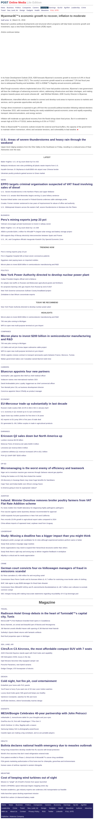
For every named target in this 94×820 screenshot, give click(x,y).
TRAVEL (4, 609)
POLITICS (5, 270)
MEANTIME (5, 773)
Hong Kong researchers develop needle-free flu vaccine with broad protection (30, 750)
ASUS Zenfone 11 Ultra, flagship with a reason (18, 725)
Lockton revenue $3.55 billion (12, 440)
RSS (44, 811)
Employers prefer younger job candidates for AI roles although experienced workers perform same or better (41, 540)
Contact (23, 811)
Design (22, 10)
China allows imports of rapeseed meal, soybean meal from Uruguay (27, 523)
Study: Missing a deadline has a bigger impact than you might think (46, 535)
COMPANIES (6, 331)
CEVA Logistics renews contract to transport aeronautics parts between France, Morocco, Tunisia (37, 355)
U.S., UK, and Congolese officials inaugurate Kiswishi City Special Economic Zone (32, 239)
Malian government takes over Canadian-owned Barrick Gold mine (26, 359)
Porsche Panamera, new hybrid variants (16, 665)
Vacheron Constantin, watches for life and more (19, 697)
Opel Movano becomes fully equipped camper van (20, 661)
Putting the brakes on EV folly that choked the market (21, 476)
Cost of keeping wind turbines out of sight (29, 777)
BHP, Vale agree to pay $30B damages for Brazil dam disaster (24, 583)
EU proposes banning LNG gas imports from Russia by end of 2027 (26, 287)
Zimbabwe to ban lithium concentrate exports (18, 294)
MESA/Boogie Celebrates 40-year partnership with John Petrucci (44, 713)
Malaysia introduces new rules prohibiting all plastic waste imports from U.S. (30, 165)
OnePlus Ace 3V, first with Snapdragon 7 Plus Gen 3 (21, 721)
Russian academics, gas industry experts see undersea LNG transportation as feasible (33, 790)
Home (3, 805)
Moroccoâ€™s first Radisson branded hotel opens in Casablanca (25, 621)
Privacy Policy (34, 811)
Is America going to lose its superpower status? (19, 488)
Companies (26, 8)
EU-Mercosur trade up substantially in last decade (34, 403)
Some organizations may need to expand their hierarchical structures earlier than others (34, 548)
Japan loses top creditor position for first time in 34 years (22, 416)
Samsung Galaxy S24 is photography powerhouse (20, 729)
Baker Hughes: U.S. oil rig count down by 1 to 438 (20, 228)
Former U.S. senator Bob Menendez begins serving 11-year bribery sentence (30, 195)
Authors (79, 808)
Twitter (50, 811)
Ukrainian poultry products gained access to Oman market (23, 173)
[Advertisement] (18, 48)
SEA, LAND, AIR (7, 644)
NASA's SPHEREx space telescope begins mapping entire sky (24, 786)
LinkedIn (59, 811)
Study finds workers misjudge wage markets (17, 544)
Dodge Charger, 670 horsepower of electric (17, 668)
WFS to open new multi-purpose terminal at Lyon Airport (22, 325)
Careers (36, 8)
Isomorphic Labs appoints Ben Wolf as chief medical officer (23, 376)
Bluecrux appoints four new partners (25, 371)
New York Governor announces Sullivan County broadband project (26, 291)
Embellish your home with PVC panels (15, 685)
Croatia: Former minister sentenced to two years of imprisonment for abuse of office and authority (38, 203)
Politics (18, 8)
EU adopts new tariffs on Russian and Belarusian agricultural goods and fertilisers (32, 283)
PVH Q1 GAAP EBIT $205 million (13, 455)
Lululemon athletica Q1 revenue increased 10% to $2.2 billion (24, 452)
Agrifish (67, 8)
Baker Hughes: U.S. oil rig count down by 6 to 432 (20, 162)
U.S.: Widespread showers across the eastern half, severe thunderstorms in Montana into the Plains (39, 207)
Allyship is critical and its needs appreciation (17, 555)
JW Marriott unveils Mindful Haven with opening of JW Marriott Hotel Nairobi (30, 628)
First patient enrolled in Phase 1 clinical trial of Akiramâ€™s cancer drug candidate (32, 757)
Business (10, 8)
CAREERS (5, 367)
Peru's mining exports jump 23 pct (23, 219)
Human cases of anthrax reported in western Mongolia (21, 765)
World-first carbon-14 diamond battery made (17, 797)
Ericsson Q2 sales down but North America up (31, 435)
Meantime (45, 10)
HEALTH (4, 741)
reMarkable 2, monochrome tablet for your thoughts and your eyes (26, 717)
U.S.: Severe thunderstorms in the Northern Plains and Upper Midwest (27, 192)
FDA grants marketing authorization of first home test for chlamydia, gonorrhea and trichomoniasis (38, 761)
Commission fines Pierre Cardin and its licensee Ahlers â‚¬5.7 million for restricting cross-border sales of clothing (43, 579)
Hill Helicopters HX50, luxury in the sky (15, 657)
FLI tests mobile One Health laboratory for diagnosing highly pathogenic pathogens (32, 508)
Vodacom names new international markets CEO (19, 379)
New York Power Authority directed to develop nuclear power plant (45, 274)
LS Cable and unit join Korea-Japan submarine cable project (24, 347)
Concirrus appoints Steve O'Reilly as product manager (21, 391)
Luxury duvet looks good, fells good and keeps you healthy (23, 693)
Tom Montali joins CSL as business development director (22, 387)
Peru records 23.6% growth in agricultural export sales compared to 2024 (28, 519)
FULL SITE (69, 811)
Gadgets (30, 10)
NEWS (3, 180)
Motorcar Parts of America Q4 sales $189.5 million (20, 444)
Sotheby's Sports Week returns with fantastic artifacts (21, 632)
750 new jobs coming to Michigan (13, 321)
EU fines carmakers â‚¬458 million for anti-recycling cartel (23, 575)
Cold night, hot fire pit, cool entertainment (29, 681)
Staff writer (6, 20)
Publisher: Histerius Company (12, 816)
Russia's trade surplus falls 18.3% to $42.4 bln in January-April (24, 408)
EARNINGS (5, 431)
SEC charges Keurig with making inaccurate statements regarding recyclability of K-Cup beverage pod (39, 594)
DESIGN (4, 677)
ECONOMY (5, 399)
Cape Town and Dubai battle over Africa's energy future (22, 484)
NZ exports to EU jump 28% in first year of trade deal (21, 419)
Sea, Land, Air (12, 10)
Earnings (52, 8)
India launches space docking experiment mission (20, 793)
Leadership (75, 8)
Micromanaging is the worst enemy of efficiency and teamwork (42, 468)
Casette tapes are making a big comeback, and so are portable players (28, 733)
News (3, 8)
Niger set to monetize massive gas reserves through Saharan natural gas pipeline (32, 472)
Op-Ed (59, 8)
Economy (43, 8)
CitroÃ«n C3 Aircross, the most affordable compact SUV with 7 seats (46, 648)
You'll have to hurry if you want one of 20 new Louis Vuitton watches (26, 689)
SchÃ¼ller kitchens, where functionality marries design (21, 701)
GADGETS (5, 709)
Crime (83, 8)
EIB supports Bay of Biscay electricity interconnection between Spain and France (31, 235)
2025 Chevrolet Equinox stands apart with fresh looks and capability (26, 653)
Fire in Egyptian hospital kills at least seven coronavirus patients (25, 256)
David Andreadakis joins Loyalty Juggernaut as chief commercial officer (28, 383)
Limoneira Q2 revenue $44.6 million (14, 448)
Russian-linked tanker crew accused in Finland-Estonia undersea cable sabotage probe (34, 199)
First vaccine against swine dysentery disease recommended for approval (28, 512)
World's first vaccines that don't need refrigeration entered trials (25, 754)
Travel (3, 10)
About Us (13, 811)
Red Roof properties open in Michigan (15, 636)
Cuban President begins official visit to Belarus (18, 279)
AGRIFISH (5, 496)
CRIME (3, 563)
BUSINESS (5, 215)
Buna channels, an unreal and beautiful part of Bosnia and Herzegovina (28, 625)
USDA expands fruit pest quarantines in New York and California (25, 515)
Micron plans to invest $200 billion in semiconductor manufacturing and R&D (30, 264)
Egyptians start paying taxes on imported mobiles (19, 260)
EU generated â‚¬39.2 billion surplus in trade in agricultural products (26, 423)
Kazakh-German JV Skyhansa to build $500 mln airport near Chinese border (30, 169)
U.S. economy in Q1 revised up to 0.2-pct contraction (21, 412)
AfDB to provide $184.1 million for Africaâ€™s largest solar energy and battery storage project (36, 232)
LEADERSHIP (6, 531)
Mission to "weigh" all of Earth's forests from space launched (24, 782)
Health (37, 10)
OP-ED (3, 464)
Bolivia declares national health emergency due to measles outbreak (46, 745)
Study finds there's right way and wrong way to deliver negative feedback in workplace (33, 552)
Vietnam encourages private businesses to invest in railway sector (26, 224)
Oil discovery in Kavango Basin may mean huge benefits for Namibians (28, 480)
